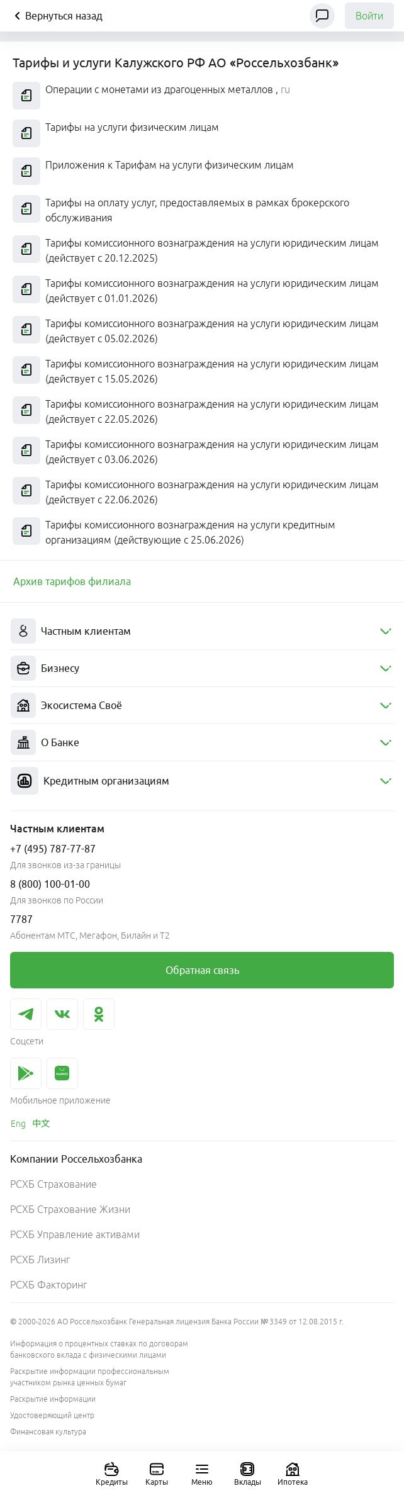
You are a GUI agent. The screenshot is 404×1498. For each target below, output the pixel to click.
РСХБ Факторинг (48, 1284)
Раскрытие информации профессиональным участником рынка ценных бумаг (89, 1377)
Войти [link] (369, 15)
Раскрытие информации (53, 1399)
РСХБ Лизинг (40, 1259)
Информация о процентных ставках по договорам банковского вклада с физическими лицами (99, 1349)
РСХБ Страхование (53, 1184)
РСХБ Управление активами (75, 1234)
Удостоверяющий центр (52, 1415)
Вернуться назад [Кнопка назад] (56, 15)
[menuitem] (202, 631)
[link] (72, 581)
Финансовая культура (48, 1432)
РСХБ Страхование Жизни (70, 1209)
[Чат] (322, 15)
